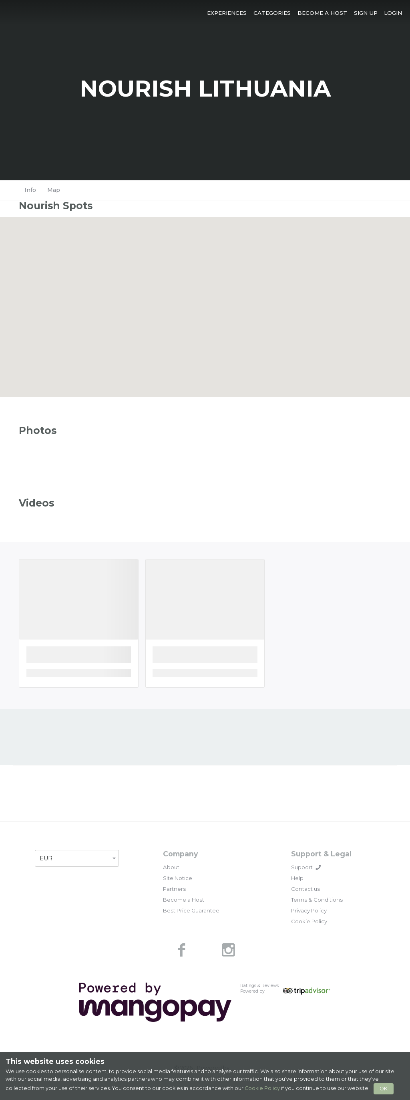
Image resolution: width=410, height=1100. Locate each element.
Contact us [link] (305, 889)
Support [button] (306, 867)
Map (53, 190)
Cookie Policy (262, 1088)
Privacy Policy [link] (309, 910)
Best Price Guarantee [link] (191, 910)
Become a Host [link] (183, 899)
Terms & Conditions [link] (317, 899)
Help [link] (297, 878)
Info (30, 190)
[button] (227, 12)
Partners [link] (174, 889)
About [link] (171, 867)
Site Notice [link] (177, 878)
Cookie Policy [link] (309, 921)
